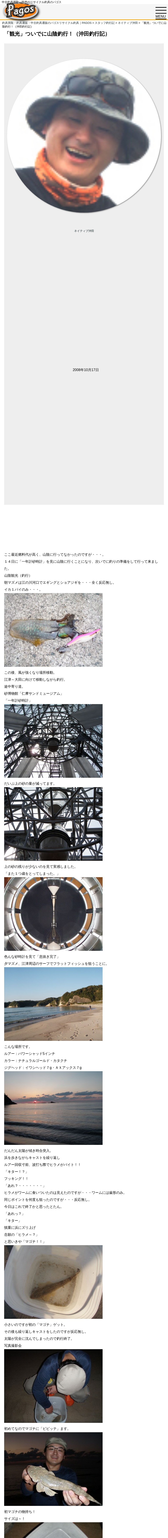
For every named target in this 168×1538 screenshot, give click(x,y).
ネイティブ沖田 (84, 231)
